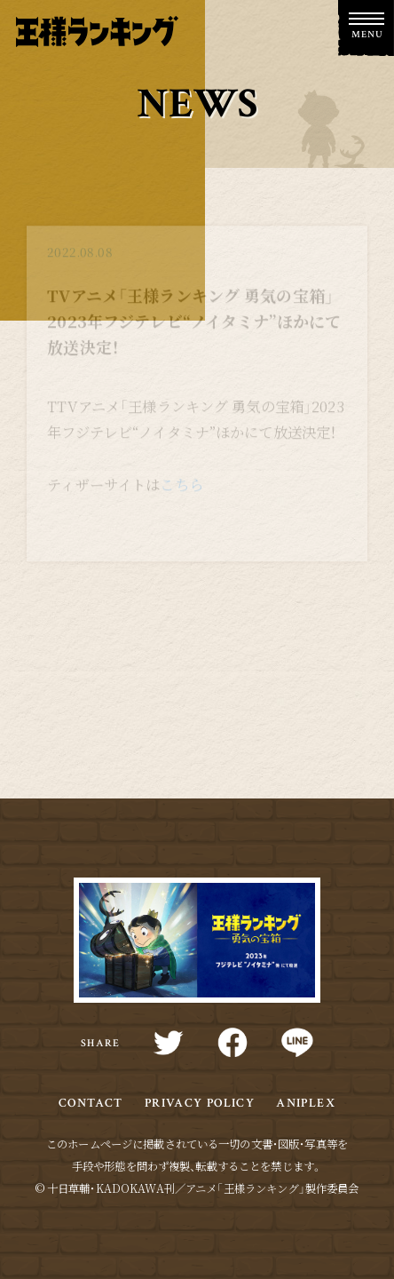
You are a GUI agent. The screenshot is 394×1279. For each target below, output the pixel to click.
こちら (181, 488)
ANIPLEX (305, 1103)
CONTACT (91, 1103)
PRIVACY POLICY (200, 1103)
